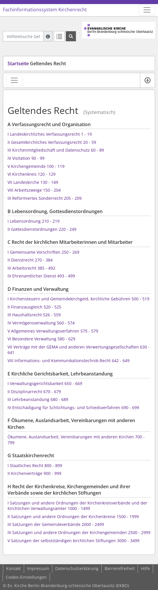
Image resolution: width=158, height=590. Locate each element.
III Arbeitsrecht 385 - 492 (31, 268)
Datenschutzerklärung (76, 568)
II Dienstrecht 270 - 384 (30, 260)
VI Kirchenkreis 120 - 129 (31, 174)
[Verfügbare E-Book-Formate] (147, 80)
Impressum (38, 568)
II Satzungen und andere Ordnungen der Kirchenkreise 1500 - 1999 (73, 516)
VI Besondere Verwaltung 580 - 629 (41, 339)
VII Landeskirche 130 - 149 (33, 182)
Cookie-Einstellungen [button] (26, 577)
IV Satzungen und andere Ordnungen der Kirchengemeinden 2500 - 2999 (79, 532)
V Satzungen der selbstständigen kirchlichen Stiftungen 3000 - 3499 (73, 540)
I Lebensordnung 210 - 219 (34, 221)
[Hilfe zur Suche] (48, 36)
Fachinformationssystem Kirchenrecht (45, 9)
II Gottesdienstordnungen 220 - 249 (42, 229)
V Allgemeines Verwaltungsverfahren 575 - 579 (53, 331)
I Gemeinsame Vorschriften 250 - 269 (43, 252)
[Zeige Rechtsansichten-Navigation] (14, 80)
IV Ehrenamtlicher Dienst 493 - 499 (41, 276)
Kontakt (13, 568)
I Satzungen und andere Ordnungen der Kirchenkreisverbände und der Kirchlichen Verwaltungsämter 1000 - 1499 (77, 505)
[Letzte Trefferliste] (59, 36)
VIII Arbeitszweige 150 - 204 (34, 190)
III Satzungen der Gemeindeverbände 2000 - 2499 (56, 524)
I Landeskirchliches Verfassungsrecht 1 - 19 (50, 134)
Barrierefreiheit (120, 568)
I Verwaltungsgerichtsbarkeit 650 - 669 (45, 383)
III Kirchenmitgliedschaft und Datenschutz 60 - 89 (56, 150)
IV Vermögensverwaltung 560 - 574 (41, 323)
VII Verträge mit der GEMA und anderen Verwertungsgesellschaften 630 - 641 (79, 349)
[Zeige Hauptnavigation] (147, 10)
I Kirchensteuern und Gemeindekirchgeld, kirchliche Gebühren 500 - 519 (78, 299)
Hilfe (145, 568)
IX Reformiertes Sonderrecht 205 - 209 (45, 198)
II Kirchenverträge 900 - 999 (34, 473)
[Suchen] (71, 36)
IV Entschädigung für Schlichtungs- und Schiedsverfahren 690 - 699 (73, 407)
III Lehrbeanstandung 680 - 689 (38, 399)
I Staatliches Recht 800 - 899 (35, 465)
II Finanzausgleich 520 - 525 (34, 307)
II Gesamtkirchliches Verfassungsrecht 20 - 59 (52, 142)
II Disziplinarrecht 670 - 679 (34, 391)
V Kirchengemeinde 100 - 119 (36, 166)
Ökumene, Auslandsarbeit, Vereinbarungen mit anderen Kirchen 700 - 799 (76, 439)
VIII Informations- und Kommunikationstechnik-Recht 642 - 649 (69, 360)
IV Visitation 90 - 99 (26, 158)
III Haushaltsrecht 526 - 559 (34, 314)
